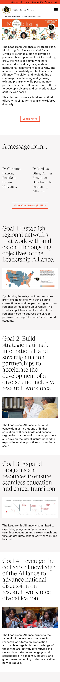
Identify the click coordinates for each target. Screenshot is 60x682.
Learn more (30, 119)
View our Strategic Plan (30, 205)
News (27, 2)
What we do (17, 17)
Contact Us (37, 2)
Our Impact (16, 2)
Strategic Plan (34, 17)
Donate (48, 2)
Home (4, 17)
